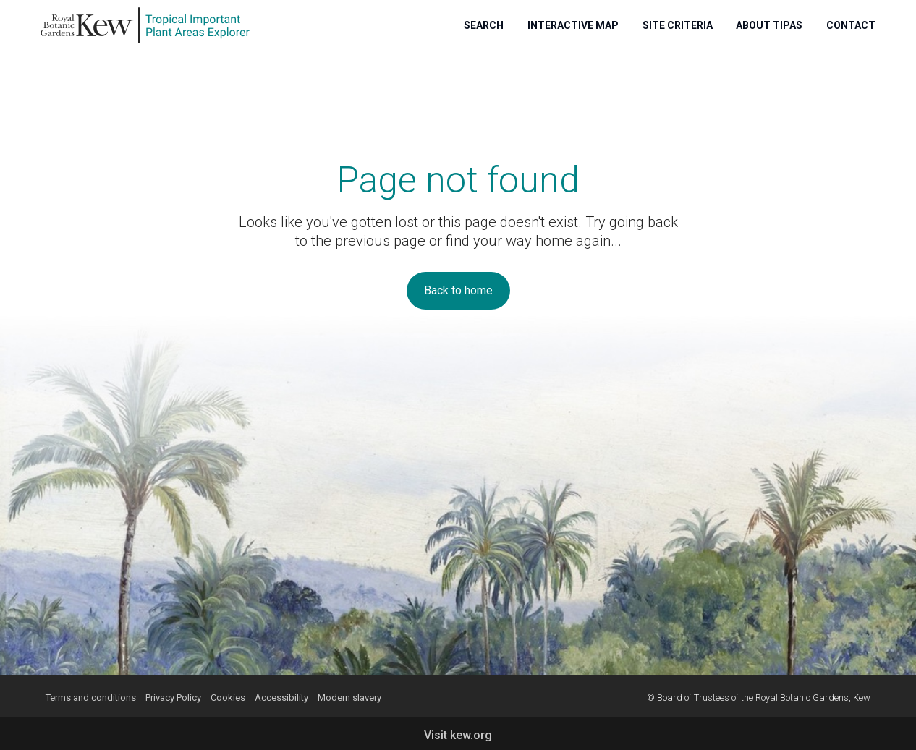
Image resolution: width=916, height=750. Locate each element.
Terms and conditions (91, 697)
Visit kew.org (458, 735)
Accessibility (281, 697)
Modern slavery (349, 697)
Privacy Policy (173, 697)
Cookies (228, 697)
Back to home (458, 290)
